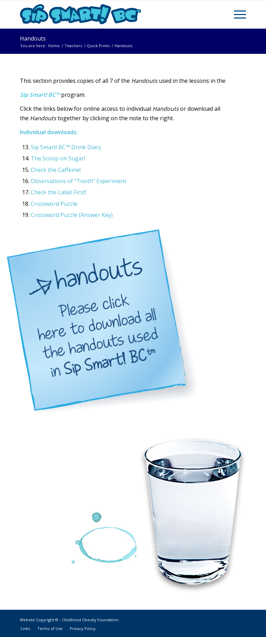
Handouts (33, 38)
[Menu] (236, 14)
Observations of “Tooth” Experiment (78, 181)
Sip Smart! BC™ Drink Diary (66, 147)
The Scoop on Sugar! (58, 158)
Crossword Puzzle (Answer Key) (72, 215)
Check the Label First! (58, 192)
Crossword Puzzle (54, 204)
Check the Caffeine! (56, 170)
